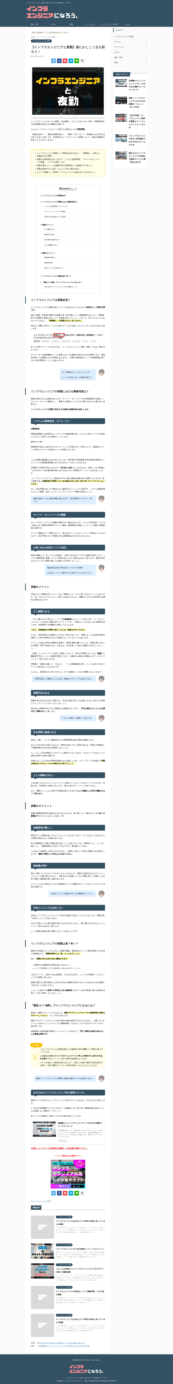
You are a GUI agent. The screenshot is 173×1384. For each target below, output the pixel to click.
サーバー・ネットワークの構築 (54, 211)
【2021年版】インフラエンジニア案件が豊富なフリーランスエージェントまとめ (137, 121)
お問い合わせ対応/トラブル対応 (55, 217)
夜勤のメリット (47, 225)
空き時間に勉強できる (51, 240)
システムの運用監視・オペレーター (56, 206)
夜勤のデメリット (48, 253)
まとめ (127, 24)
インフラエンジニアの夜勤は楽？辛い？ (56, 276)
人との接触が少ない (51, 245)
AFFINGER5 (112, 1381)
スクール (53, 24)
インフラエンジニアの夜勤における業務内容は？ (60, 202)
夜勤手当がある (49, 234)
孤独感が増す (48, 263)
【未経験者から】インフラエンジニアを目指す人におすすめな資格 (63, 1346)
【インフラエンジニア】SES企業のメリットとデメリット (80, 1249)
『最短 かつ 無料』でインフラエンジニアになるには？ (62, 282)
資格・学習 (34, 24)
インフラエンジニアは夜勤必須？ (54, 195)
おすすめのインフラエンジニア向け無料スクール (60, 287)
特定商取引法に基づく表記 (80, 1360)
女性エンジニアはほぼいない (54, 268)
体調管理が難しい (50, 257)
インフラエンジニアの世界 (108, 24)
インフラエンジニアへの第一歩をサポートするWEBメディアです (86, 1378)
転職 (71, 24)
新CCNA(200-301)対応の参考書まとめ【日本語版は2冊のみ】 (61, 1343)
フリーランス (89, 24)
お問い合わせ (96, 1360)
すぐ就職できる (49, 229)
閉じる (73, 188)
